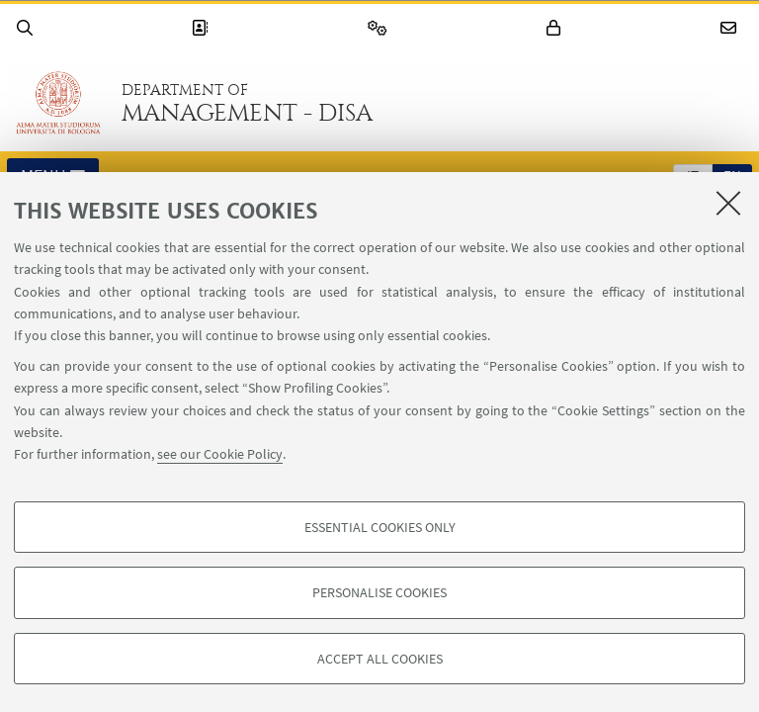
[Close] (728, 203)
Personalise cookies (379, 592)
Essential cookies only (380, 527)
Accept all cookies (380, 659)
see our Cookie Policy (220, 454)
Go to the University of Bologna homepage (58, 102)
